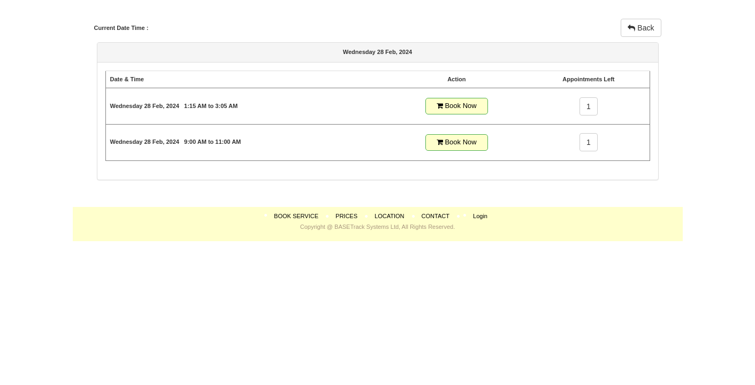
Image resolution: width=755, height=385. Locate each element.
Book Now (457, 106)
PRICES (346, 216)
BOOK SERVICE (296, 216)
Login (480, 216)
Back (641, 28)
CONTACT (435, 216)
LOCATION (389, 216)
